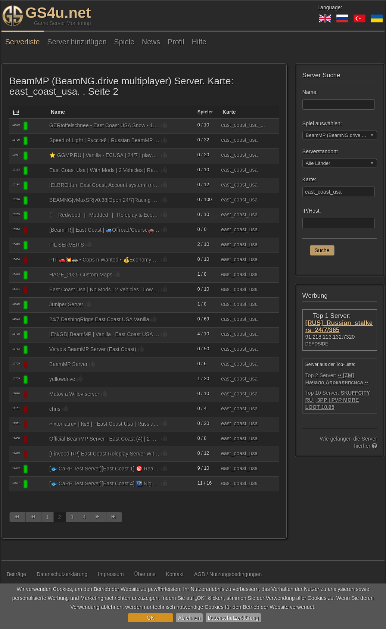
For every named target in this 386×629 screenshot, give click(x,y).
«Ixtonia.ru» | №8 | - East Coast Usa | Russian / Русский (104, 424)
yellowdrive (62, 379)
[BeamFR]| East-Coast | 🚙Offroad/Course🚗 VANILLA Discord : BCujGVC (104, 230)
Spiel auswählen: (322, 123)
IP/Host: (311, 211)
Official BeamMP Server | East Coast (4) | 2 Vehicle (104, 439)
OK (150, 618)
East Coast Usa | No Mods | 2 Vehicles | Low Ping (104, 289)
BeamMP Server (68, 364)
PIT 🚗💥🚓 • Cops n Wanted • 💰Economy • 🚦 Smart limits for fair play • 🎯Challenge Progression (104, 260)
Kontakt (174, 574)
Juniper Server (66, 304)
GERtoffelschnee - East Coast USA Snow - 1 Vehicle (104, 125)
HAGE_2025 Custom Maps (80, 275)
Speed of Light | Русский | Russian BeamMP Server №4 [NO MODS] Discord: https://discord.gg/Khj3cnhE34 (104, 140)
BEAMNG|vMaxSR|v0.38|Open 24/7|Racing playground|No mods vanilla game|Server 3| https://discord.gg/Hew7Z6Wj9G (104, 200)
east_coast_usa (239, 140)
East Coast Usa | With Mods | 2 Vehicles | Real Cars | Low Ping (104, 170)
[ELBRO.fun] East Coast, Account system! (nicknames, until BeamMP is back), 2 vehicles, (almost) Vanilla (104, 185)
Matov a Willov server (74, 394)
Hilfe (199, 42)
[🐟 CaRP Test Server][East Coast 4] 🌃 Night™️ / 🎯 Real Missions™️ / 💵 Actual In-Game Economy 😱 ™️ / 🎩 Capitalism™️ (104, 483)
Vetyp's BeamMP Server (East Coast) (92, 349)
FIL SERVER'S (66, 245)
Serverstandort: (320, 151)
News (151, 42)
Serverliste (22, 42)
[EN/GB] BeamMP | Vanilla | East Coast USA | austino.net (104, 334)
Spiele (124, 42)
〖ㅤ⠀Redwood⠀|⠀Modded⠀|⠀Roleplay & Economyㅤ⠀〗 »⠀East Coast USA (104, 215)
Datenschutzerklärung (233, 618)
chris (54, 409)
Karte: (309, 179)
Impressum (111, 574)
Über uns (145, 574)
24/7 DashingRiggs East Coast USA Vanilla (99, 319)
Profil (176, 42)
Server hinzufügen (77, 42)
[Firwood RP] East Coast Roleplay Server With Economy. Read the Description (104, 454)
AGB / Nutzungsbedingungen (228, 574)
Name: (310, 92)
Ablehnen (189, 618)
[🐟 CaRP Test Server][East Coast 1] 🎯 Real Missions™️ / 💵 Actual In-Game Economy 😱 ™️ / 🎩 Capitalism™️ (104, 469)
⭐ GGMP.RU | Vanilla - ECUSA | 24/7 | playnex (104, 155)
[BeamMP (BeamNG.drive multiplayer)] (38, 126)
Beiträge (16, 574)
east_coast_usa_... (243, 125)
